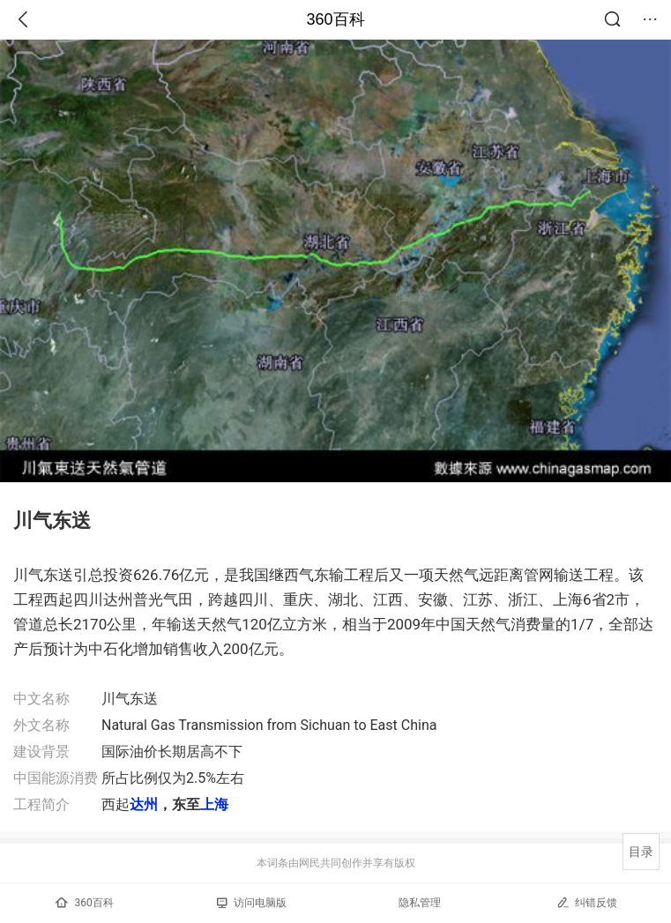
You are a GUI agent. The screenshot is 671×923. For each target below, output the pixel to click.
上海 (214, 804)
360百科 (335, 19)
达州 (144, 804)
